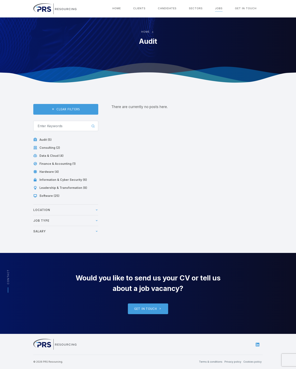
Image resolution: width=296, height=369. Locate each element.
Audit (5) (42, 139)
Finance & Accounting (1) (54, 163)
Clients (139, 8)
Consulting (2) (46, 147)
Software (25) (46, 195)
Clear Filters (65, 109)
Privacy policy (232, 361)
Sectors (196, 8)
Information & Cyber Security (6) (60, 179)
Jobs (219, 8)
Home (116, 8)
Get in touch (246, 8)
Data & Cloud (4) (48, 155)
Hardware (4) (46, 171)
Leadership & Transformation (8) (60, 187)
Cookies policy (252, 361)
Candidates (167, 8)
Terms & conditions (210, 361)
